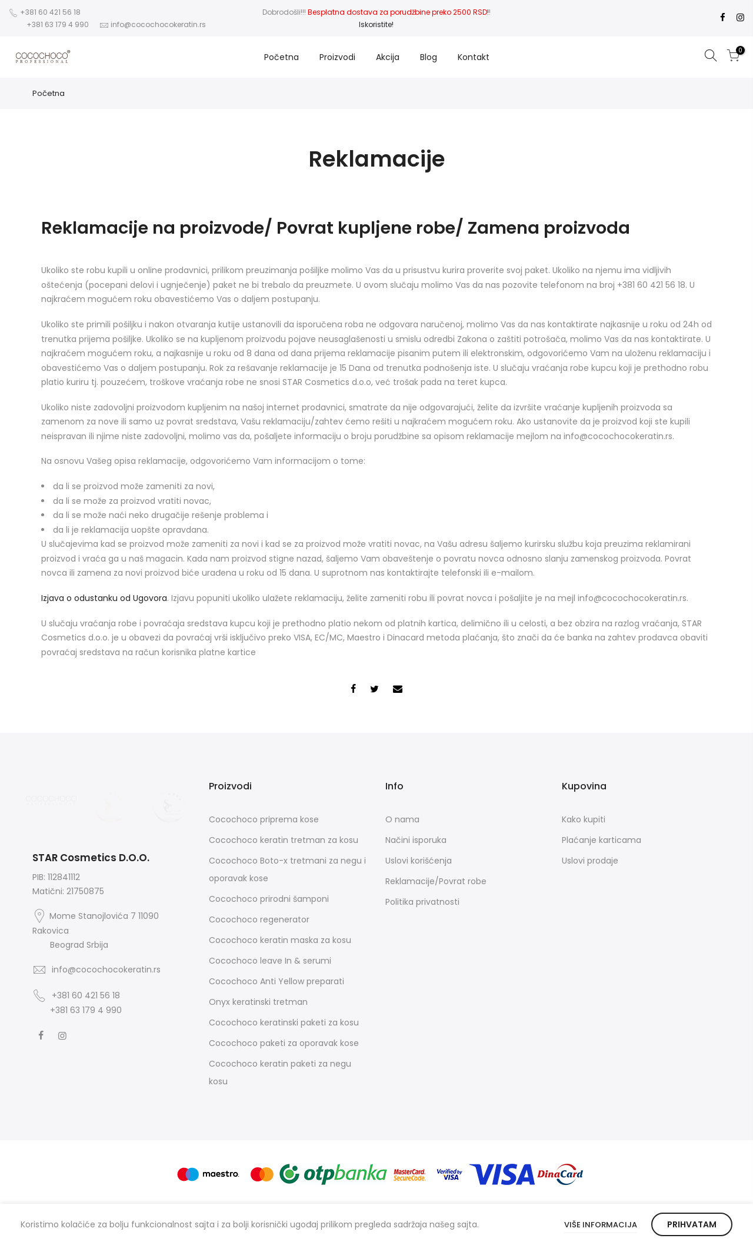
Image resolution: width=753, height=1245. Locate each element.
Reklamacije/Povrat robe (436, 881)
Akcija (387, 57)
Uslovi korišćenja (418, 860)
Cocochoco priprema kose (264, 819)
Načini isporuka (416, 840)
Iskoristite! (376, 24)
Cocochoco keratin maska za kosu (280, 940)
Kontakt (473, 57)
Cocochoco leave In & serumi (270, 961)
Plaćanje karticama (601, 840)
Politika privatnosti (422, 902)
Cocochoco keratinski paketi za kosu (284, 1022)
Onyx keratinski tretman (258, 1002)
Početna (281, 57)
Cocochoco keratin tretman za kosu (283, 840)
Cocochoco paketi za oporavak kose (284, 1043)
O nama (402, 819)
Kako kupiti (583, 819)
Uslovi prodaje (590, 860)
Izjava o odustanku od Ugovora (104, 598)
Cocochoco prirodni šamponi (269, 899)
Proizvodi (337, 57)
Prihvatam (692, 1224)
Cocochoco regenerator (259, 919)
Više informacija (600, 1224)
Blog (428, 57)
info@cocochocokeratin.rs (158, 24)
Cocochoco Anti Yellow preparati (276, 981)
